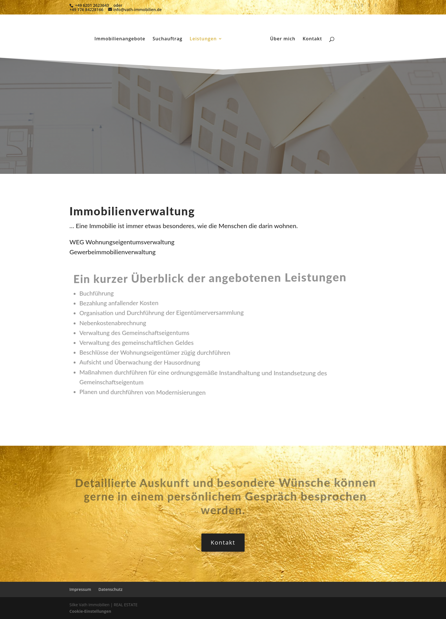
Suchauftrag (167, 39)
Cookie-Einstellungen (90, 611)
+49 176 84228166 (86, 9)
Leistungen (203, 39)
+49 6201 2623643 (92, 5)
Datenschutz (110, 589)
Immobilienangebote (119, 39)
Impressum (80, 589)
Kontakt (312, 39)
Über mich (282, 39)
